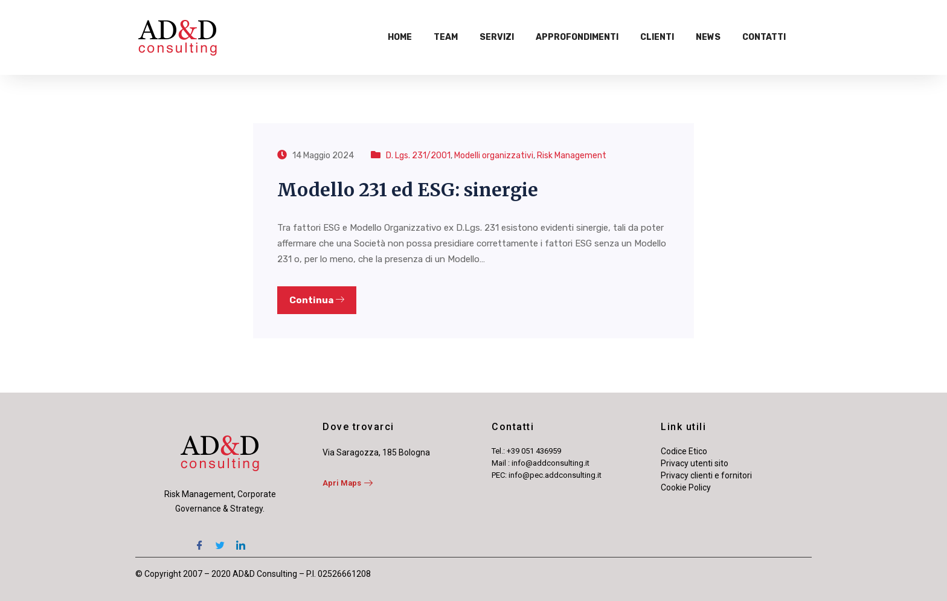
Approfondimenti (577, 37)
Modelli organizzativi (493, 155)
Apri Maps (348, 482)
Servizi (497, 37)
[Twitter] (220, 540)
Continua (316, 300)
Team (446, 37)
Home (400, 37)
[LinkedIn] (240, 540)
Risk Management (571, 155)
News (708, 37)
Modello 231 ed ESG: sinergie (407, 189)
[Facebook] (199, 540)
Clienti (657, 37)
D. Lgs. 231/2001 (418, 155)
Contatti (764, 37)
